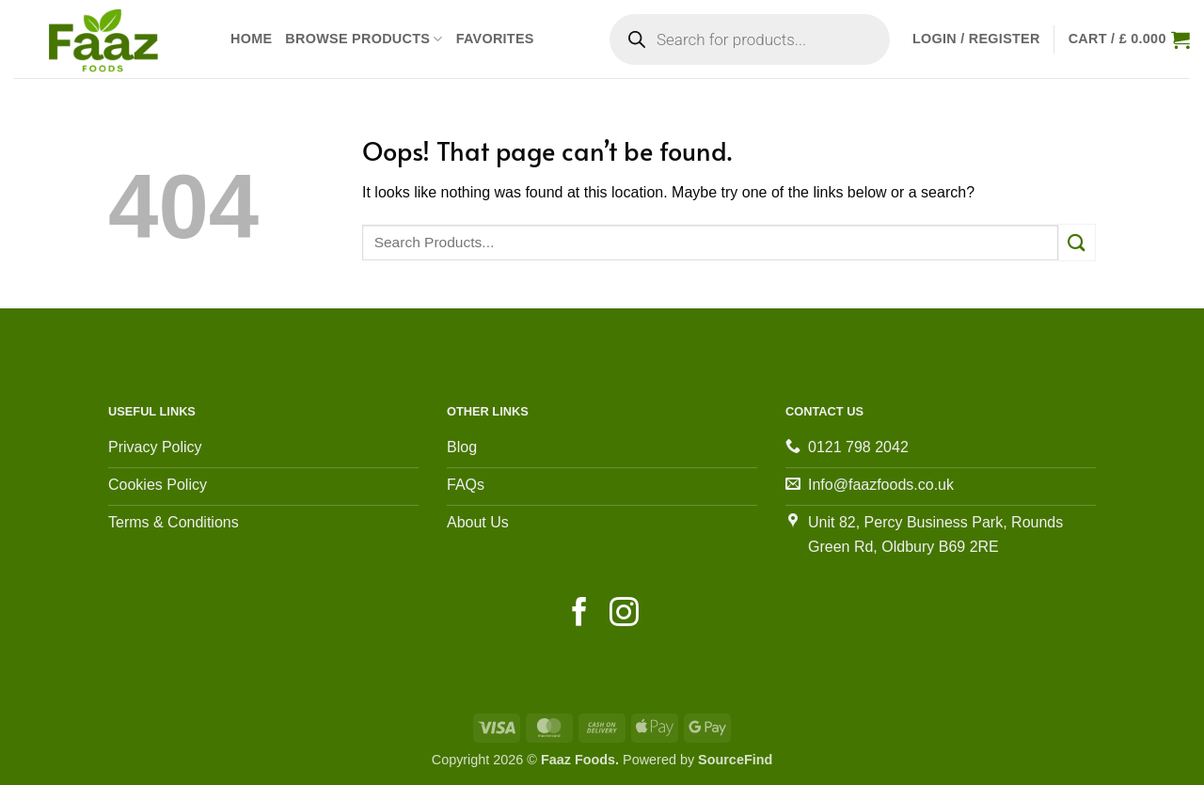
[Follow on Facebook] (579, 614)
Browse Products (363, 39)
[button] (976, 39)
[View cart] (1129, 39)
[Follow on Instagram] (624, 614)
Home (251, 38)
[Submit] (1077, 242)
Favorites (495, 38)
